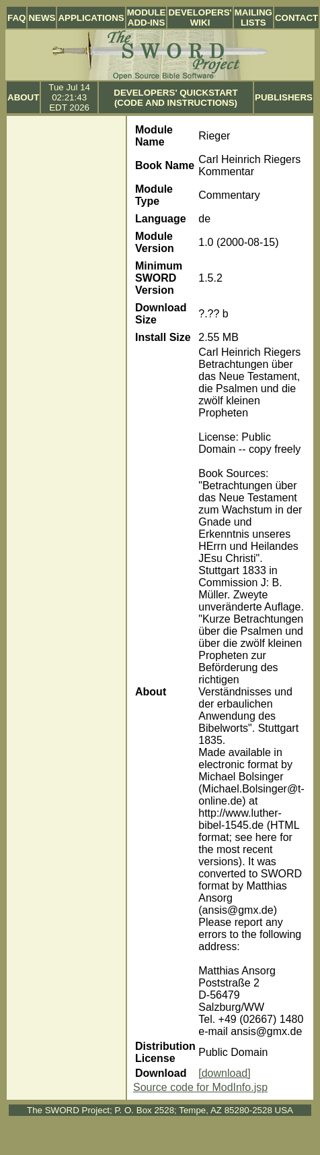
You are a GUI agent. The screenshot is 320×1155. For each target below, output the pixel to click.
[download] (224, 1073)
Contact (296, 18)
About (23, 97)
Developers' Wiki (199, 17)
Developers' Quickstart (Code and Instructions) (175, 98)
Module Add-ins (146, 17)
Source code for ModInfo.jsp (200, 1087)
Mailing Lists (253, 17)
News (41, 18)
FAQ (16, 18)
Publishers (284, 97)
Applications (91, 18)
